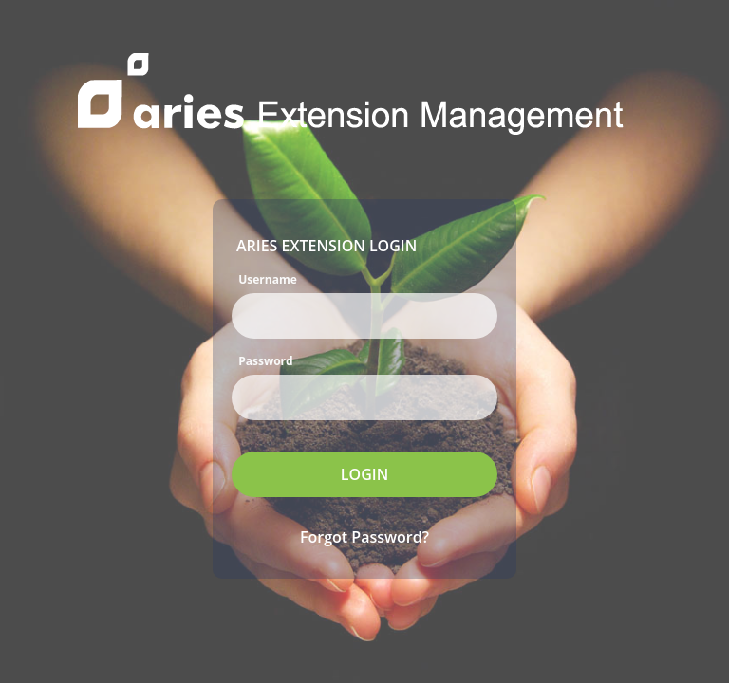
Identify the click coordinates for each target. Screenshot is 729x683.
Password (265, 360)
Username (267, 278)
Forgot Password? (364, 536)
